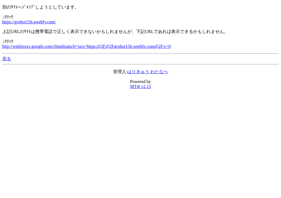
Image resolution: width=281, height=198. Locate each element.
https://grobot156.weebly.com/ (29, 22)
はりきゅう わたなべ (147, 71)
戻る (6, 58)
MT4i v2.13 (140, 86)
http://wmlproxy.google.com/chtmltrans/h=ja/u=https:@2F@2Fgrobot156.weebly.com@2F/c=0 (86, 46)
